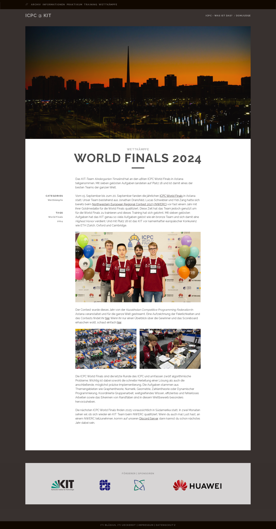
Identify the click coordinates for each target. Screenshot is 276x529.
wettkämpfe (108, 4)
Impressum (145, 525)
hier (107, 318)
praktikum (74, 4)
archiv (36, 4)
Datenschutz (165, 525)
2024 (60, 221)
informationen (54, 4)
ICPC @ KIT (38, 15)
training (90, 4)
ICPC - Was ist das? (219, 15)
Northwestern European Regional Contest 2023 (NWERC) (129, 204)
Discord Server (148, 418)
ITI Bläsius (108, 525)
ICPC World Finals (171, 196)
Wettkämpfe (138, 149)
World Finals (55, 217)
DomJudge (243, 15)
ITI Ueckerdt (126, 525)
